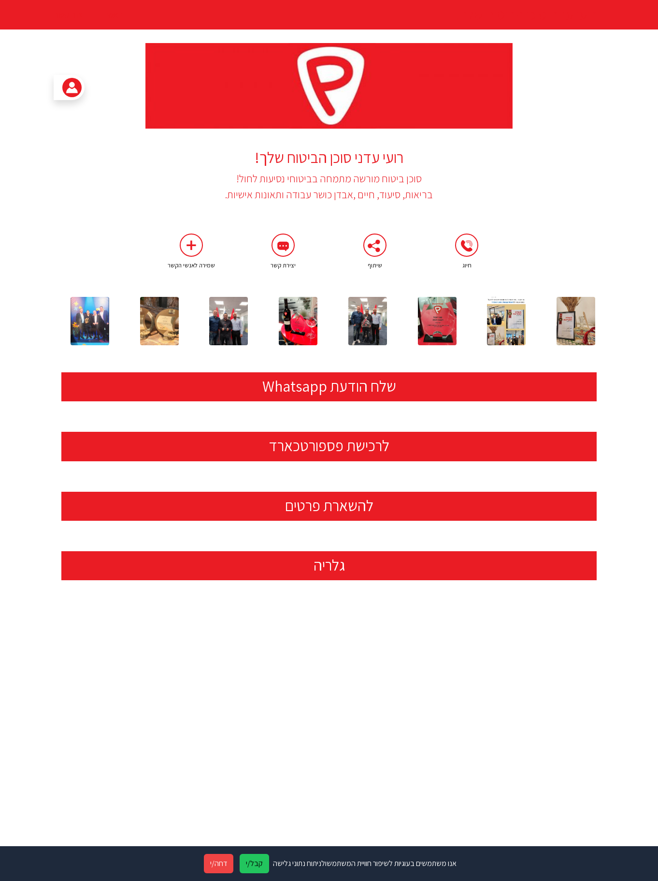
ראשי (114, 14)
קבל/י (254, 863)
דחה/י (218, 863)
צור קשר (68, 14)
